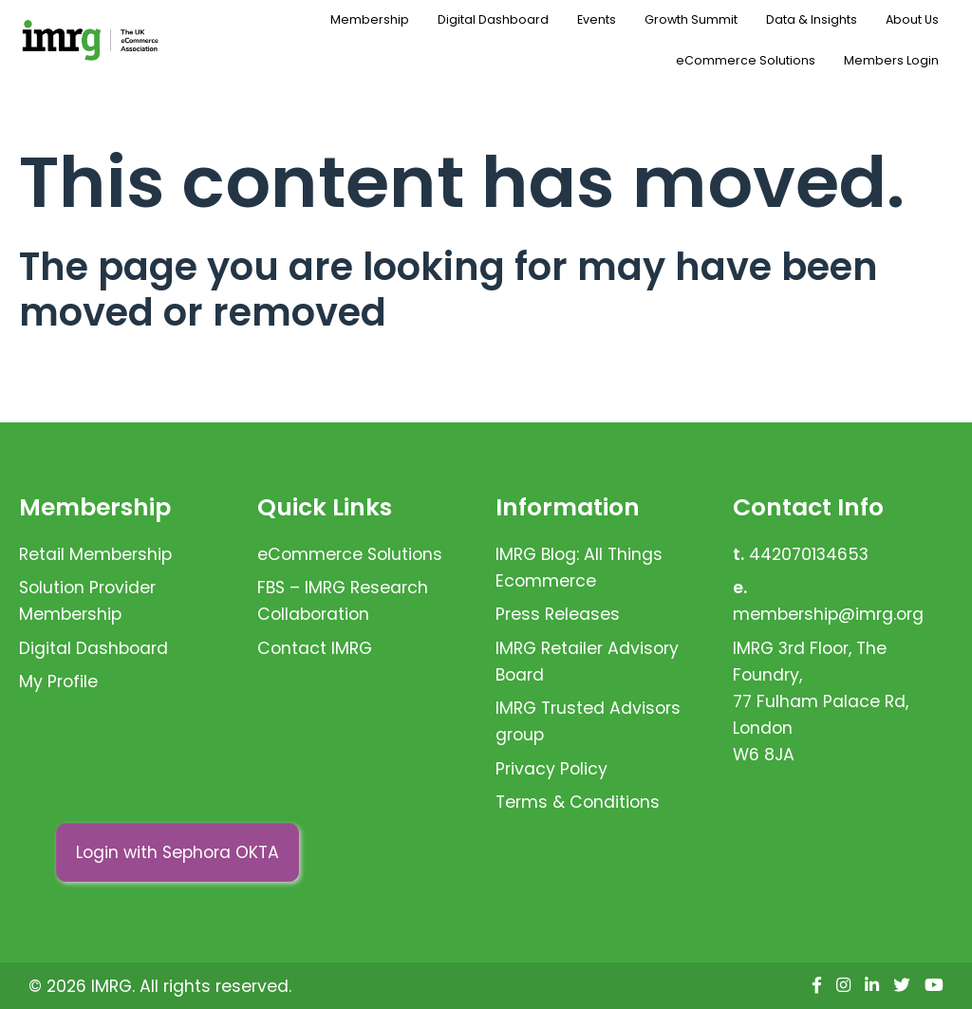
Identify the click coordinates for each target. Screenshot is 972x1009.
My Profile (58, 681)
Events (596, 19)
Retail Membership (95, 554)
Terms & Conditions (577, 802)
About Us (912, 19)
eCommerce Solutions (745, 60)
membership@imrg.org (828, 614)
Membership (369, 19)
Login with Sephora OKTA (177, 852)
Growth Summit (691, 19)
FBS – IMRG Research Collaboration (342, 601)
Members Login (891, 60)
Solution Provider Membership (87, 601)
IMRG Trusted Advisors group (588, 721)
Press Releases (557, 614)
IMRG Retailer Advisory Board (587, 661)
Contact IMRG (314, 648)
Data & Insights (811, 19)
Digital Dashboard (493, 19)
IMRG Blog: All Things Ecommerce (579, 567)
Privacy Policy (551, 768)
